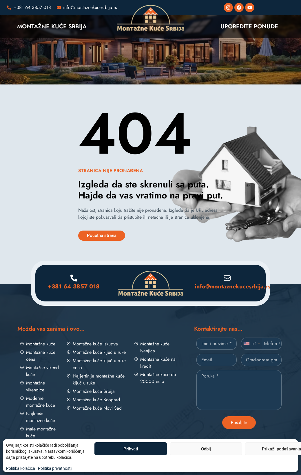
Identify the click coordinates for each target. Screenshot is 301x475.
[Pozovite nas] (29, 7)
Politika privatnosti (55, 468)
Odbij (206, 449)
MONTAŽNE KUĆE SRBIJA (52, 26)
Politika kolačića (20, 468)
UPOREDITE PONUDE (249, 26)
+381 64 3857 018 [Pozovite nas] (74, 286)
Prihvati (130, 449)
